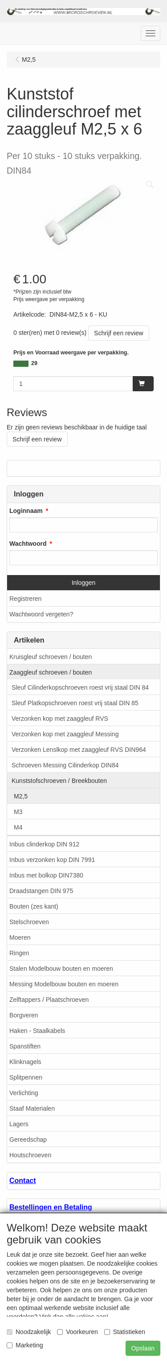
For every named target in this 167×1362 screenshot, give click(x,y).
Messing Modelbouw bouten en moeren (63, 984)
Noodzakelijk (29, 1331)
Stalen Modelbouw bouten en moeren (61, 968)
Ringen (19, 953)
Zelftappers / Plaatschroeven (49, 999)
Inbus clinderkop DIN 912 (44, 844)
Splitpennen (25, 1077)
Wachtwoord (27, 543)
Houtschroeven (30, 1155)
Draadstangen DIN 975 (41, 890)
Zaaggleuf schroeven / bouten (50, 672)
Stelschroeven (29, 921)
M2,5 (21, 796)
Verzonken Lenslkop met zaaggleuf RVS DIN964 (79, 749)
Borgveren (23, 1015)
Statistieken (124, 1331)
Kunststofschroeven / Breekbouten (59, 780)
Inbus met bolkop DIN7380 (46, 875)
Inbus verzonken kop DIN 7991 (52, 859)
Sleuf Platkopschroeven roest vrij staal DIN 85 (75, 703)
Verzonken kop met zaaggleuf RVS (60, 718)
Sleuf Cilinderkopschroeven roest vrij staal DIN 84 (80, 687)
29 (34, 363)
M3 (18, 811)
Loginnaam (26, 510)
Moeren (19, 937)
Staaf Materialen (32, 1108)
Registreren (25, 598)
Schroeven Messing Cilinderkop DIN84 (65, 765)
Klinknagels (25, 1061)
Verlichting (23, 1092)
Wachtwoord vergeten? (41, 614)
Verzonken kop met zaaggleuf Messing (65, 734)
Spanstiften (25, 1046)
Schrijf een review (118, 333)
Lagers (19, 1124)
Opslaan (143, 1348)
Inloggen (84, 582)
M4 (18, 827)
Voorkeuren (77, 1331)
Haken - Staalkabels (37, 1030)
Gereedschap (28, 1139)
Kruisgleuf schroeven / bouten (50, 656)
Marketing (25, 1345)
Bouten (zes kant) (33, 906)
